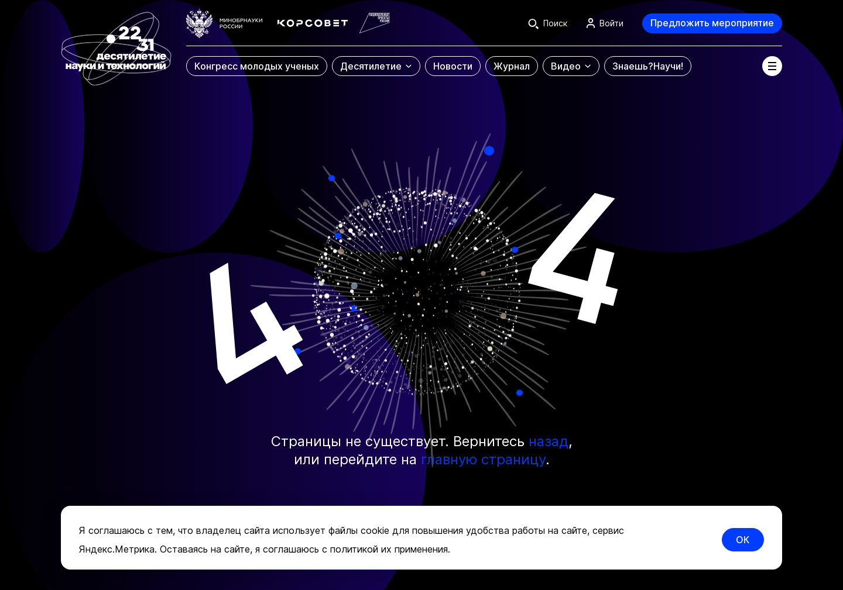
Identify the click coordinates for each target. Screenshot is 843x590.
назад (548, 441)
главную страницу (483, 459)
